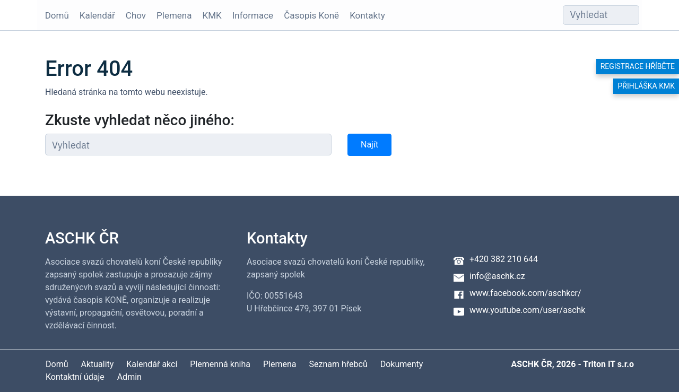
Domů (54, 15)
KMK (209, 15)
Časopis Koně (309, 15)
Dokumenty (401, 364)
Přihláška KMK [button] (646, 86)
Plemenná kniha (220, 364)
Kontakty (365, 15)
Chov (133, 15)
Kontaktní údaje (75, 377)
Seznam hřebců (338, 364)
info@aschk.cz (497, 276)
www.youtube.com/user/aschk (527, 310)
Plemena (171, 15)
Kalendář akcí (151, 364)
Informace (250, 15)
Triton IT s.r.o (608, 364)
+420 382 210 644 (503, 259)
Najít (369, 145)
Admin (129, 377)
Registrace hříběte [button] (637, 66)
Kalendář (94, 15)
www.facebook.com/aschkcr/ (525, 293)
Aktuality (97, 364)
